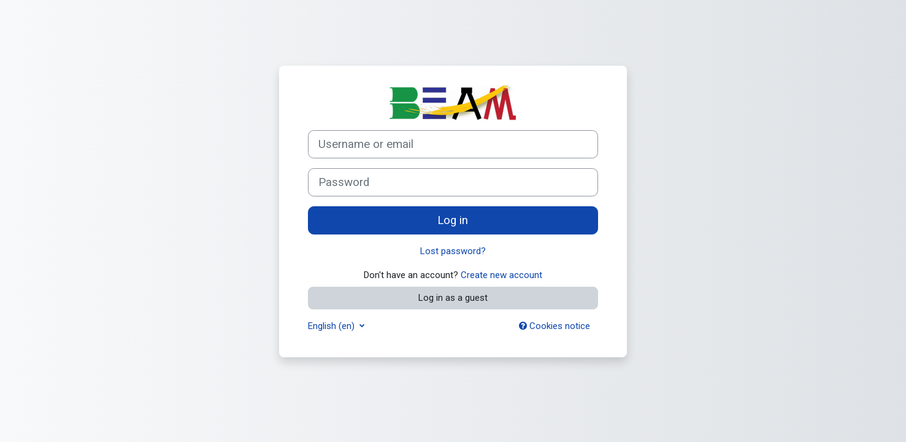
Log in (452, 220)
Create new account (501, 275)
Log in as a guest (453, 297)
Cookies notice (554, 326)
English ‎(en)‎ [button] (332, 326)
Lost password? (453, 251)
